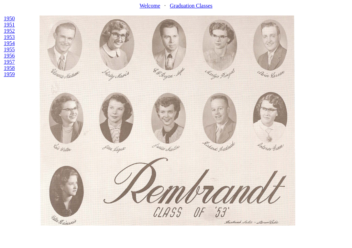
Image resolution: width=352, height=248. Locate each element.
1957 (9, 62)
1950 (9, 18)
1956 (9, 56)
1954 (9, 43)
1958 (9, 68)
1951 (9, 25)
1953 (9, 37)
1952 (9, 31)
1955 (9, 49)
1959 (9, 74)
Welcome (150, 6)
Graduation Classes (191, 6)
